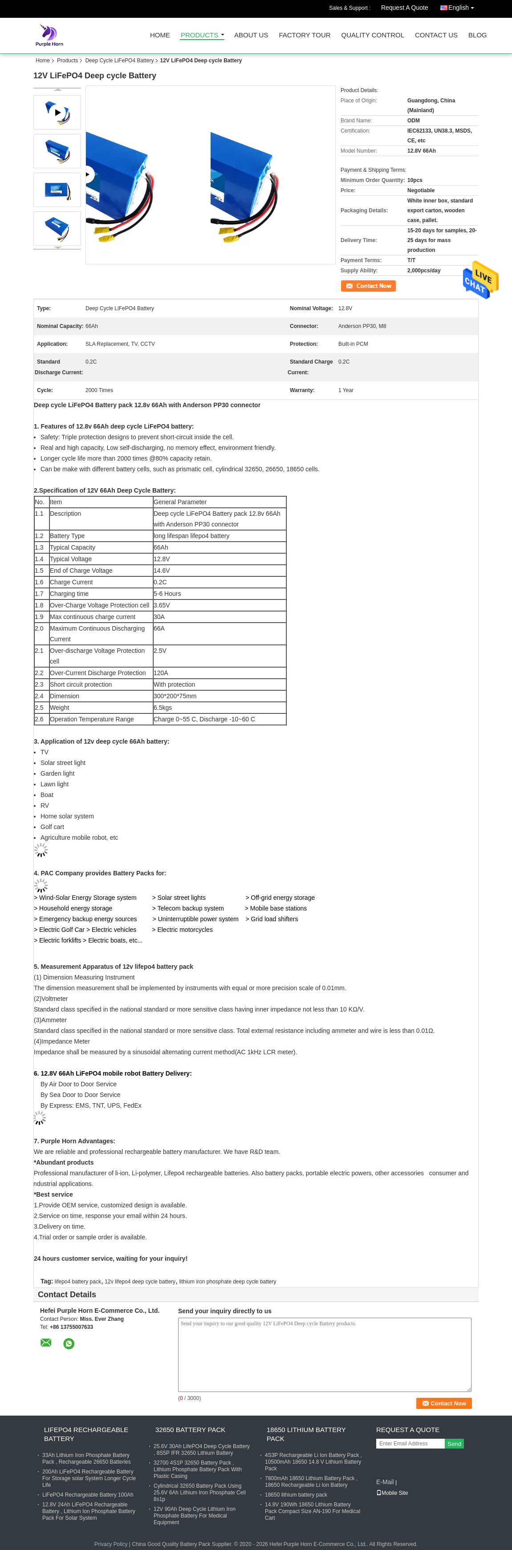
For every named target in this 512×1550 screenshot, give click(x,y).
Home (160, 35)
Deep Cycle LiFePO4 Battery (119, 60)
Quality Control (372, 35)
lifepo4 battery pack (78, 1282)
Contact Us (436, 35)
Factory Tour (304, 35)
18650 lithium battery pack (296, 1495)
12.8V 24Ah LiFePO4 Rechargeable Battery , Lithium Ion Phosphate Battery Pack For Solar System (88, 1511)
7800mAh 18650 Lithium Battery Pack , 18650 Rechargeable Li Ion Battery (311, 1481)
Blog (477, 35)
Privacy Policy (111, 1544)
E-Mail (385, 1481)
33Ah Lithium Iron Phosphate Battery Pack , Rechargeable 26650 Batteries (86, 1458)
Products (199, 35)
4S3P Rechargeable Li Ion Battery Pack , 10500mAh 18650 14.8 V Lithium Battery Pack (313, 1462)
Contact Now (356, 285)
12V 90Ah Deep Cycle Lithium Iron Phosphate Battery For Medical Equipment (195, 1516)
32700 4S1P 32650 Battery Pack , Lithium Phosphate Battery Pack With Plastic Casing (198, 1469)
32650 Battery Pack (190, 1429)
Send (454, 1444)
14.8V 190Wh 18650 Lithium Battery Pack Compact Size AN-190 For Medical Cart (312, 1511)
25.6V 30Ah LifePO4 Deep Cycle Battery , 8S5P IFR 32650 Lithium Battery (202, 1449)
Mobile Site (392, 1493)
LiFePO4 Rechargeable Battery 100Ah (88, 1495)
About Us (251, 35)
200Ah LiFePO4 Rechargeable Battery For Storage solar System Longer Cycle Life (89, 1478)
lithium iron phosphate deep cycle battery (227, 1282)
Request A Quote (404, 7)
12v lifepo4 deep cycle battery (140, 1282)
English (463, 6)
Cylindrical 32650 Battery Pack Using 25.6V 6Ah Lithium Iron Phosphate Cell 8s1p (200, 1492)
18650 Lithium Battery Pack (306, 1434)
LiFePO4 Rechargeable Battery (86, 1434)
